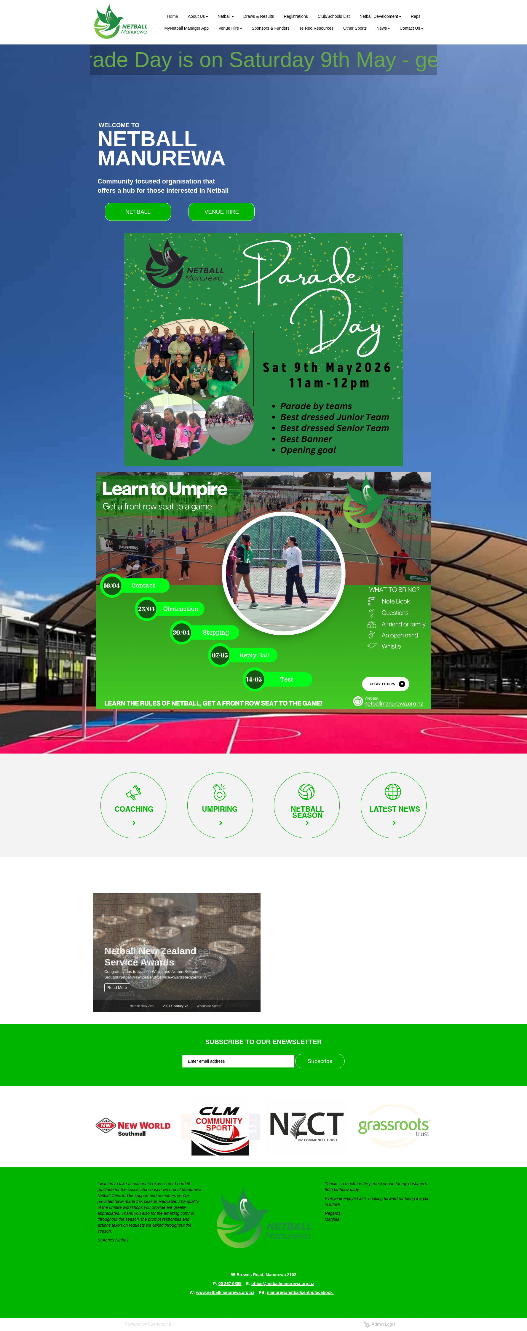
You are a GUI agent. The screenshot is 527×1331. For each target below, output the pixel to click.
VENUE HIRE (222, 212)
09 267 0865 (230, 1283)
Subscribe (320, 1061)
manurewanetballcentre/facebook (300, 1292)
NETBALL (137, 212)
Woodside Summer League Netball (222, 1006)
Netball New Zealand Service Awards (156, 1006)
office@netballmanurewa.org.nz (282, 1283)
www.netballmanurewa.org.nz (225, 1292)
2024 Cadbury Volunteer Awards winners (192, 1006)
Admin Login (379, 1324)
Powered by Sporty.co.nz (148, 1324)
